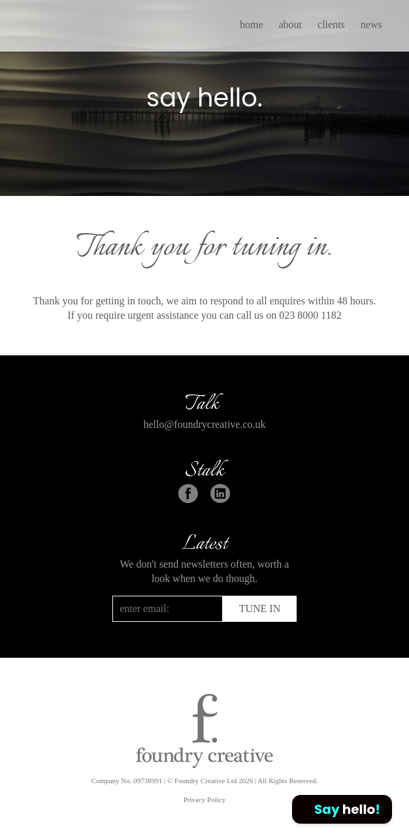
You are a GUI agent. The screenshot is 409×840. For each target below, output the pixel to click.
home (251, 24)
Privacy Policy (204, 799)
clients (331, 24)
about (290, 24)
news (371, 24)
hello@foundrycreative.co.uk (204, 424)
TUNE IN (260, 608)
